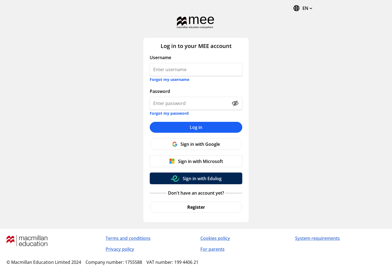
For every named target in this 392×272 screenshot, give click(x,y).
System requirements (317, 238)
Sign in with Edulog (202, 179)
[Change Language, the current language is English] (302, 8)
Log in (196, 127)
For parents (212, 249)
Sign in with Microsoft (200, 161)
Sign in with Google (200, 144)
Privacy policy (120, 249)
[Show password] (235, 103)
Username (160, 58)
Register (196, 207)
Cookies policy (215, 238)
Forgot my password (169, 113)
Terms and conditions (128, 238)
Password (160, 91)
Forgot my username (169, 79)
